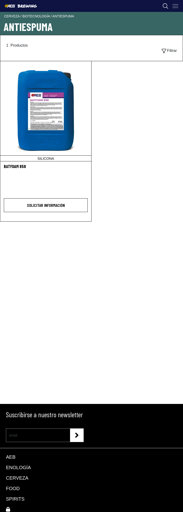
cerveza (12, 16)
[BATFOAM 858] (45, 111)
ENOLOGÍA (18, 467)
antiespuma (63, 16)
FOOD (13, 488)
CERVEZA (17, 478)
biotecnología (36, 16)
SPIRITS (15, 499)
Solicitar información (46, 205)
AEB (10, 457)
